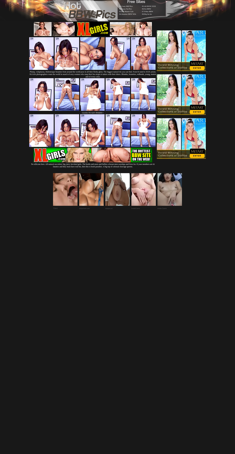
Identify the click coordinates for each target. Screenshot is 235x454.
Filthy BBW (148, 11)
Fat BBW (147, 9)
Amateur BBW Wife (128, 14)
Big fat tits (148, 14)
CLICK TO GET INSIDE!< (93, 113)
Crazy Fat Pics (126, 9)
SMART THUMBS (123, 375)
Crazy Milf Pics (127, 6)
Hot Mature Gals (127, 11)
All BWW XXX (150, 6)
